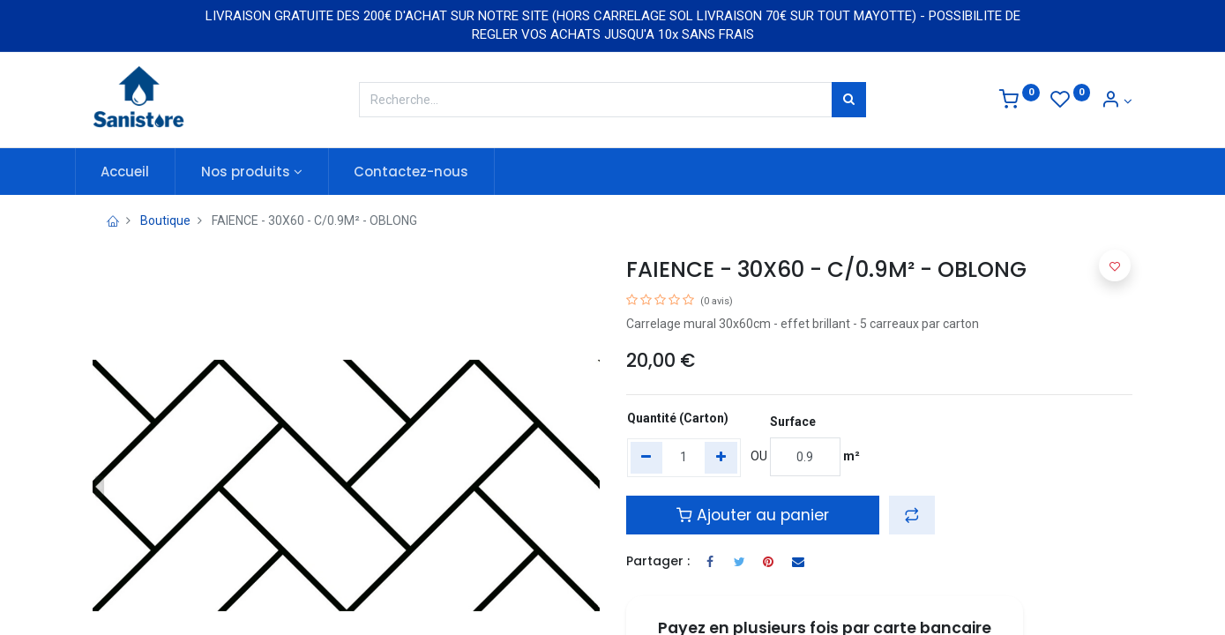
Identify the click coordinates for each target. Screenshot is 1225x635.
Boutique (165, 220)
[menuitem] (143, 171)
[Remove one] (647, 458)
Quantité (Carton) (677, 418)
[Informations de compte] (1116, 101)
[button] (912, 515)
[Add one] (721, 458)
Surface (793, 422)
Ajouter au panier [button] (752, 515)
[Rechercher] (849, 99)
